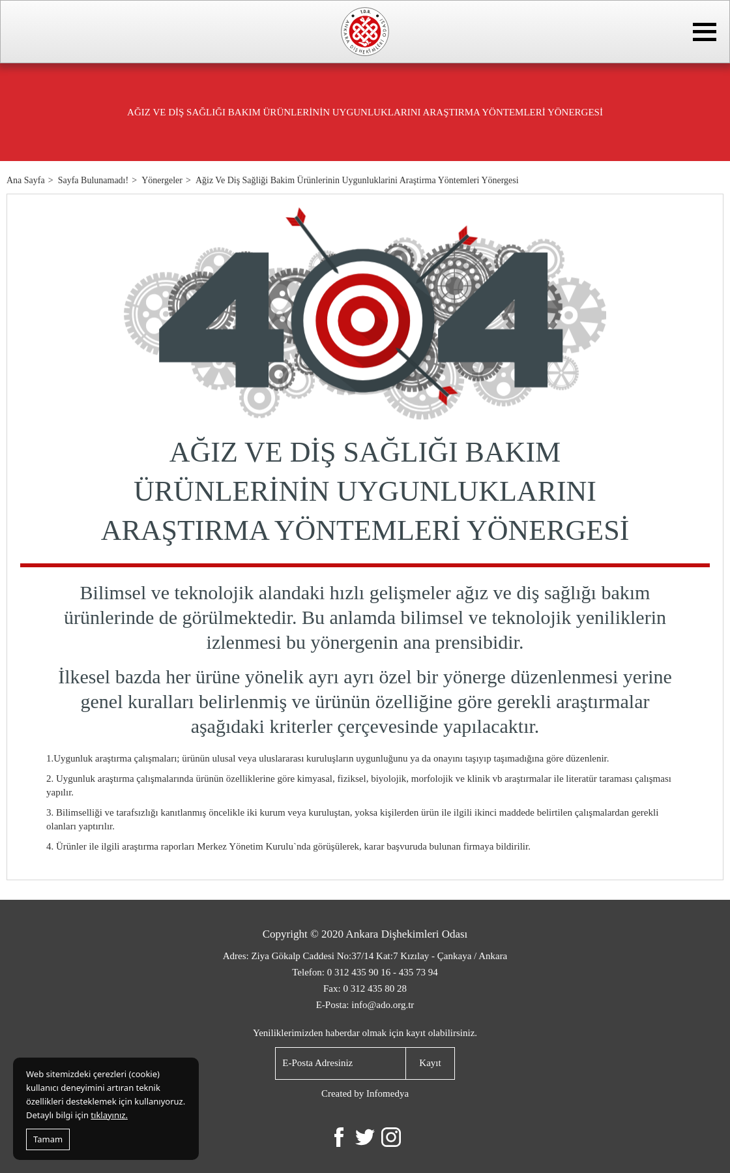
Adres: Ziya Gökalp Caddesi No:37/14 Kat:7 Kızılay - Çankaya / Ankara (365, 956)
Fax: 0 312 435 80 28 (365, 988)
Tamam (48, 1139)
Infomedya (387, 1093)
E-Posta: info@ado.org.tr (365, 1005)
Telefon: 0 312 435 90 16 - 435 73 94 (365, 972)
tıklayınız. (109, 1115)
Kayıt (430, 1063)
